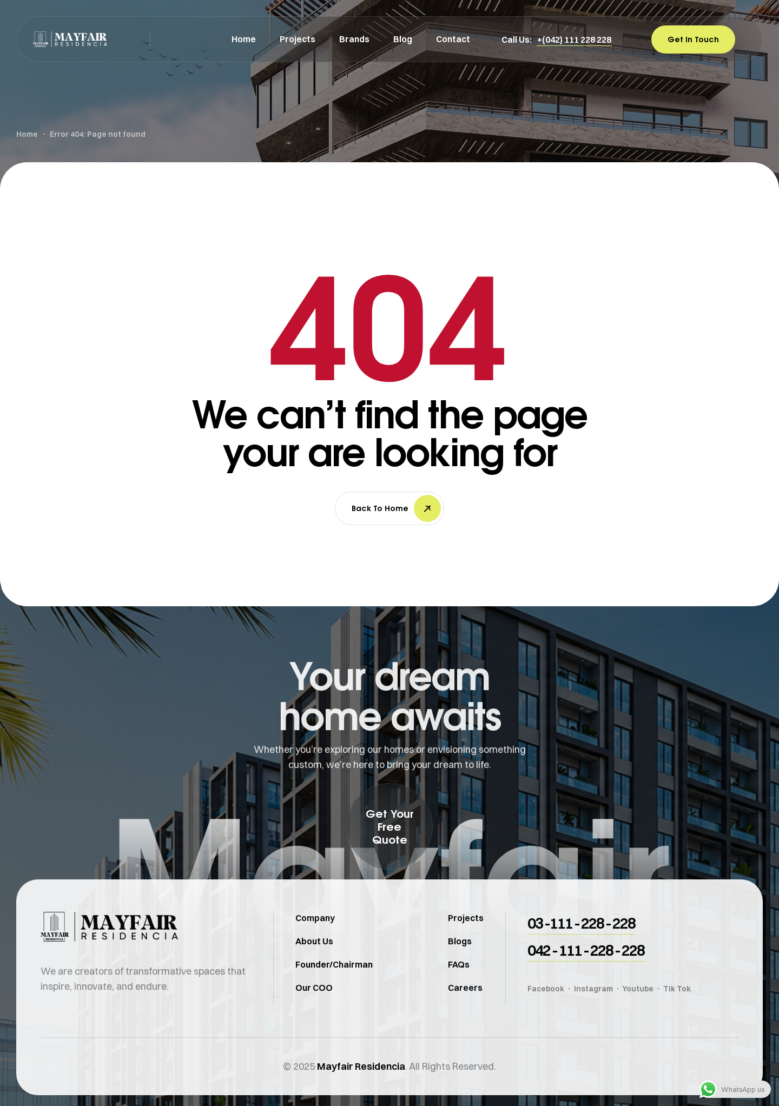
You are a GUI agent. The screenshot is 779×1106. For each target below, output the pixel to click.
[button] (574, 39)
